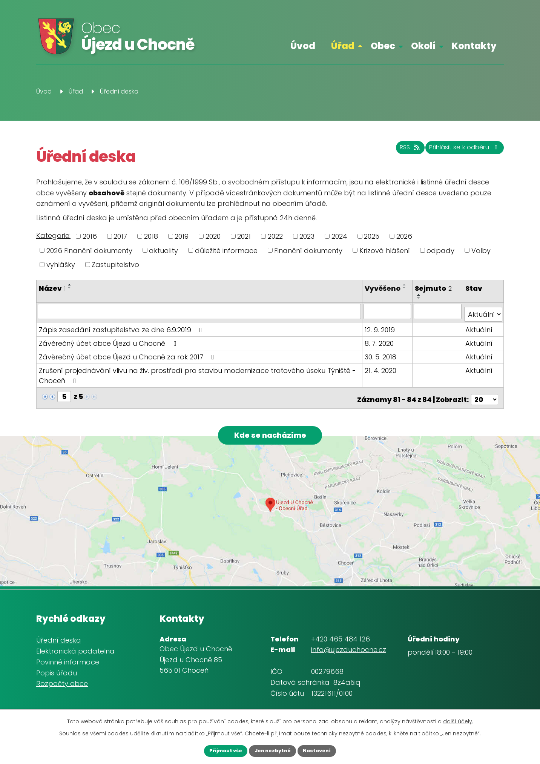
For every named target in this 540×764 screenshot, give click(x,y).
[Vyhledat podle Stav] (483, 311)
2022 (275, 236)
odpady (440, 250)
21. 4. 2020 (382, 367)
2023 (306, 236)
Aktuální (479, 326)
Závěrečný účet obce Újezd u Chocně (109, 340)
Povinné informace (67, 659)
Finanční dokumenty (308, 250)
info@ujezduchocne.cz (348, 647)
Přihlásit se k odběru (457, 151)
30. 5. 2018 (382, 353)
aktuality (163, 250)
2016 (90, 236)
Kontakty (474, 46)
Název (52, 288)
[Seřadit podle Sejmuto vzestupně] (420, 294)
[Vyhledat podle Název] (200, 311)
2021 (244, 236)
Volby (481, 250)
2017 (120, 236)
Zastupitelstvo (115, 264)
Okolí (423, 46)
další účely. (458, 720)
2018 (151, 236)
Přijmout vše (217, 750)
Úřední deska (58, 638)
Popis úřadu (56, 670)
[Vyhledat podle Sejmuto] (438, 311)
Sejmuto (434, 288)
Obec (383, 46)
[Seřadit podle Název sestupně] (70, 287)
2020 (213, 236)
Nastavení (325, 750)
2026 (404, 236)
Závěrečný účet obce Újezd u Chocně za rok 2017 (128, 353)
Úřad (342, 46)
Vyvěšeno (384, 288)
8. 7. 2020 (380, 340)
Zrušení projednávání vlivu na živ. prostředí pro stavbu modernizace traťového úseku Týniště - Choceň (197, 372)
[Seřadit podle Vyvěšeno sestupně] (370, 297)
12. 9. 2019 (381, 326)
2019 (182, 236)
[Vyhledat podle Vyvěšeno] (388, 311)
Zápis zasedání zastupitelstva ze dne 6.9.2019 (122, 326)
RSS (390, 151)
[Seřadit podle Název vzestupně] (70, 284)
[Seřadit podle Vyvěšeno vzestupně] (370, 294)
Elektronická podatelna (75, 649)
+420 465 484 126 (340, 636)
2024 (339, 236)
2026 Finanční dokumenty (89, 250)
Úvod (302, 46)
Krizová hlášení (384, 250)
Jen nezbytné (272, 750)
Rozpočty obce (62, 681)
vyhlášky (60, 264)
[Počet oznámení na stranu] (484, 393)
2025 (371, 236)
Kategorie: (53, 235)
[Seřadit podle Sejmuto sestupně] (420, 297)
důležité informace (226, 250)
